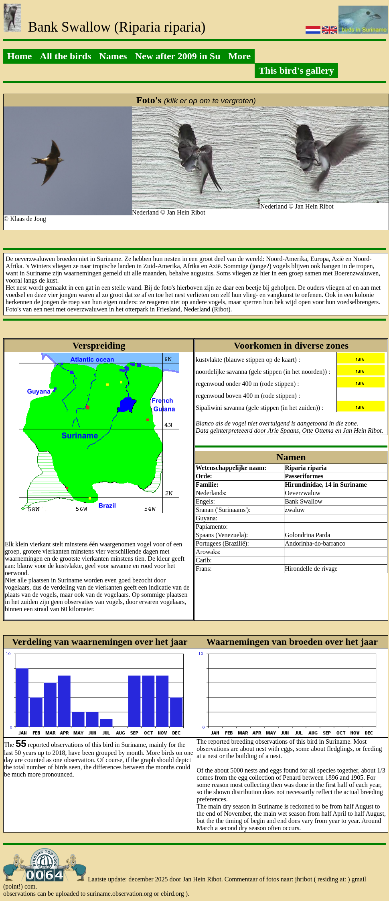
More (240, 56)
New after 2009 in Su (178, 56)
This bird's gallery (296, 70)
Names (113, 56)
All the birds (65, 56)
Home (19, 56)
